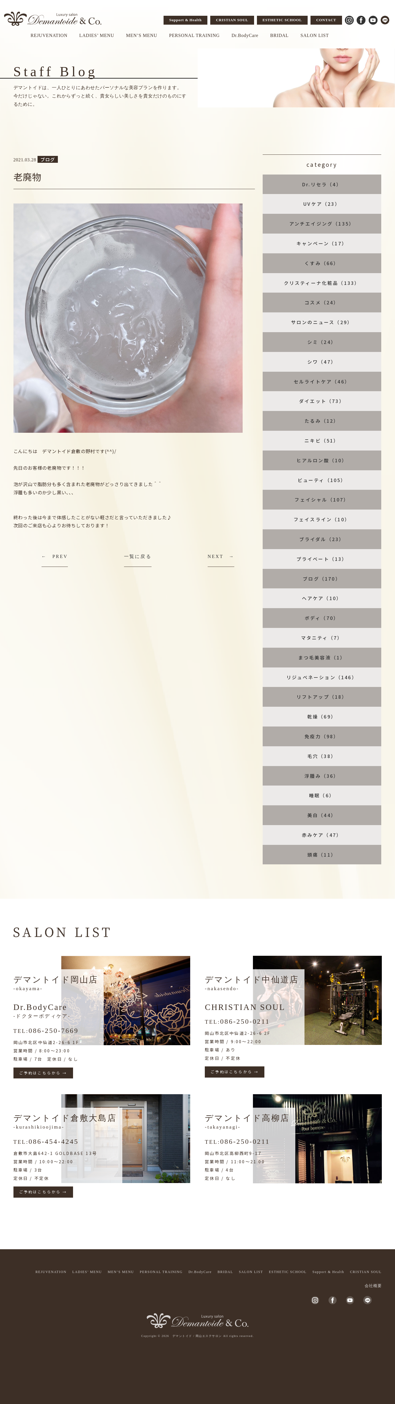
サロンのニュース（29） (322, 322)
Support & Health (185, 20)
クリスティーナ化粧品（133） (322, 282)
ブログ (47, 159)
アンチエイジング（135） (322, 223)
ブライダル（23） (322, 539)
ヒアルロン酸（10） (321, 460)
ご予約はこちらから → (43, 1073)
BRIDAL (279, 35)
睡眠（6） (322, 795)
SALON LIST (314, 35)
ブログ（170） (322, 578)
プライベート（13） (321, 558)
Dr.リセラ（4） (322, 184)
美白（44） (321, 815)
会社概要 (373, 1286)
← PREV (55, 556)
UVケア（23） (321, 203)
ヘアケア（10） (322, 598)
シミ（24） (321, 341)
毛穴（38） (321, 756)
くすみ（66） (321, 263)
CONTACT (326, 20)
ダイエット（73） (322, 400)
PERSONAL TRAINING (194, 35)
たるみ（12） (321, 420)
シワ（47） (321, 361)
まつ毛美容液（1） (322, 657)
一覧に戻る (138, 556)
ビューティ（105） (322, 480)
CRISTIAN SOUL (232, 20)
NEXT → (221, 556)
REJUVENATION (49, 35)
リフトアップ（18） (321, 696)
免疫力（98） (321, 736)
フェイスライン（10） (322, 519)
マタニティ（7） (322, 637)
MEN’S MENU (141, 35)
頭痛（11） (321, 854)
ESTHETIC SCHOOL (282, 20)
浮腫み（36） (321, 775)
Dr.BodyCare (244, 35)
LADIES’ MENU (96, 35)
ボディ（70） (322, 617)
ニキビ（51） (321, 440)
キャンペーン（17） (321, 243)
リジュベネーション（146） (321, 677)
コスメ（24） (321, 302)
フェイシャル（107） (321, 499)
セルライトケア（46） (322, 381)
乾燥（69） (321, 716)
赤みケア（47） (322, 834)
